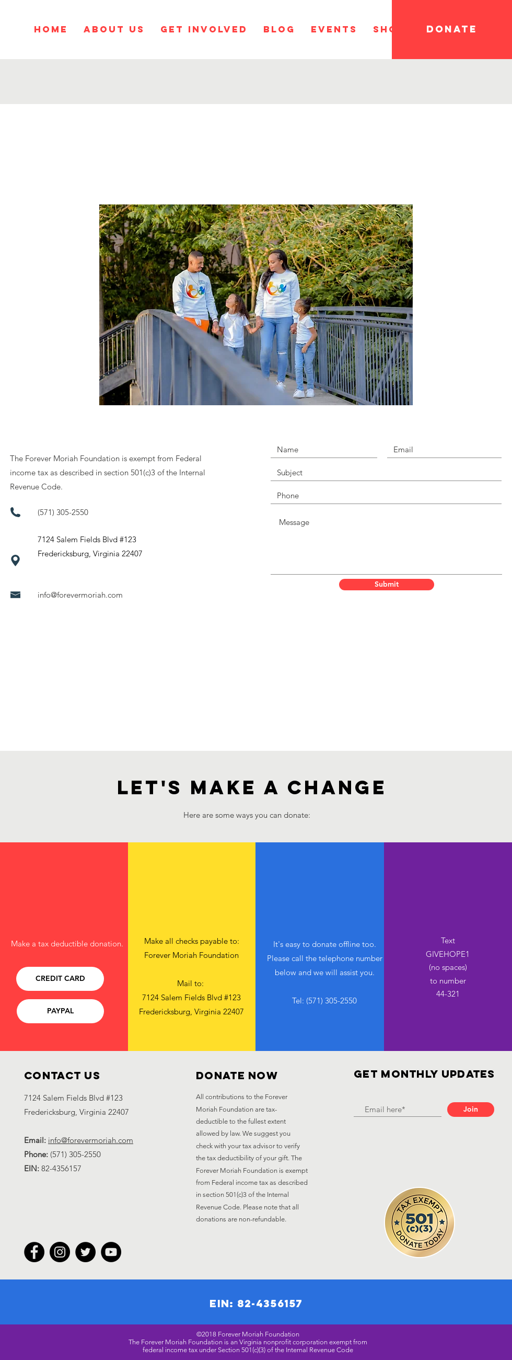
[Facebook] (34, 1252)
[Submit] (386, 584)
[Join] (470, 1109)
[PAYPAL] (60, 1011)
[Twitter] (85, 1252)
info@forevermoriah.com (80, 595)
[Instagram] (60, 1252)
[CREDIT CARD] (60, 979)
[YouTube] (111, 1252)
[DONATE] (452, 29)
